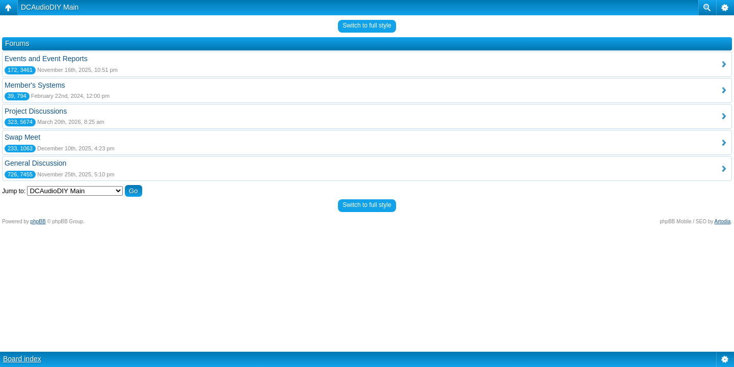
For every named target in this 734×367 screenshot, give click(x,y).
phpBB (38, 221)
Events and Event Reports (46, 59)
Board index (22, 359)
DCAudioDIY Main (49, 7)
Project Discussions (36, 111)
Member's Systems (35, 85)
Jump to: (13, 191)
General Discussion (35, 163)
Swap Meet (22, 137)
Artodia (723, 221)
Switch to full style (367, 25)
